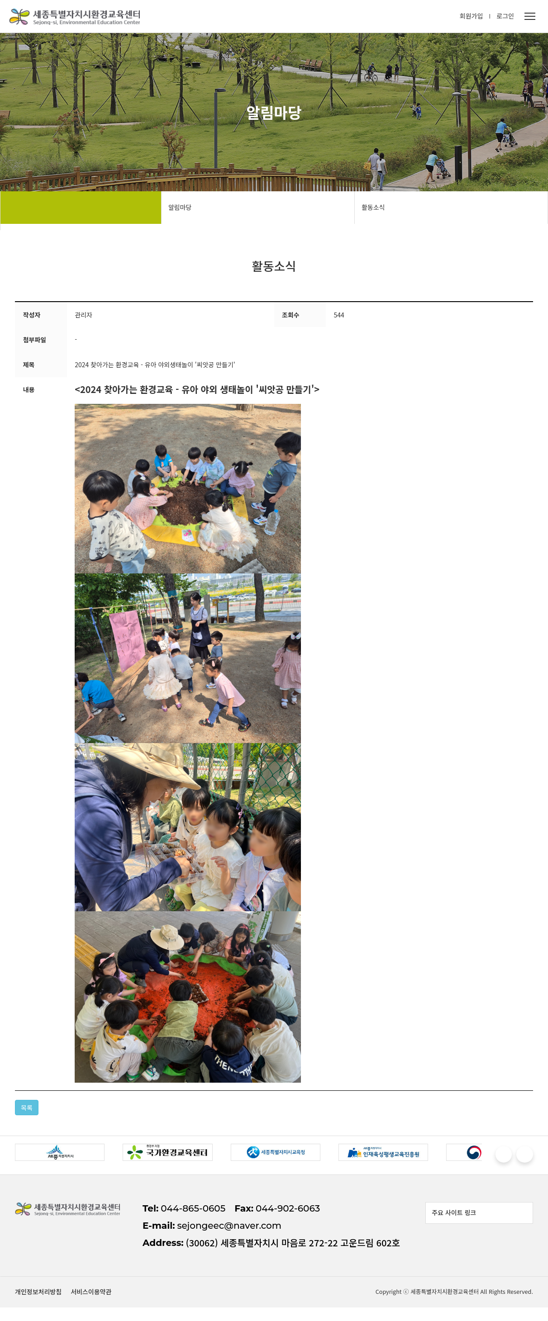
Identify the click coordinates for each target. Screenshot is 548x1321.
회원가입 (471, 18)
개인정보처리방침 (457, 1302)
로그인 (505, 18)
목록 (30, 1110)
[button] (498, 1158)
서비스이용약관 (509, 1302)
